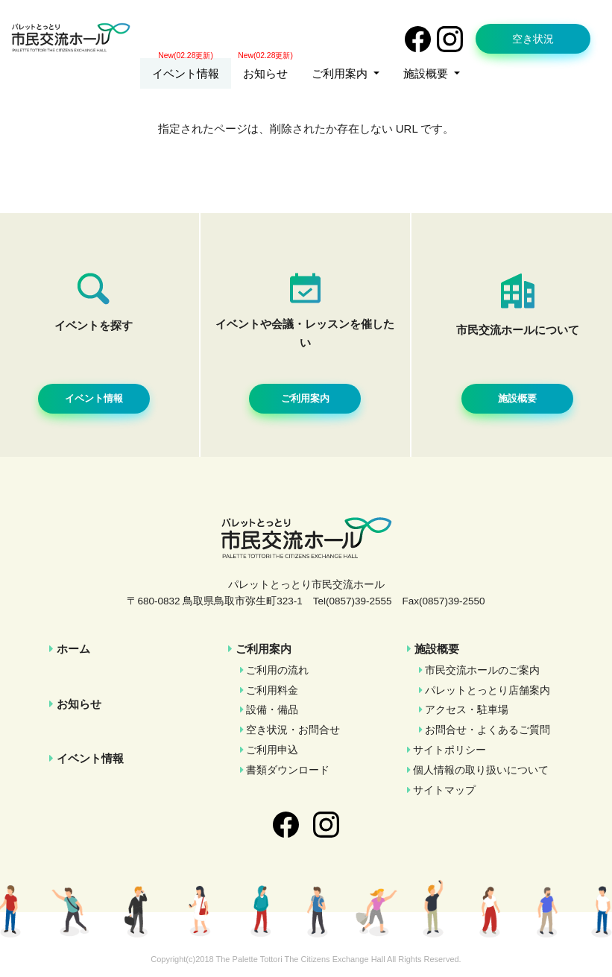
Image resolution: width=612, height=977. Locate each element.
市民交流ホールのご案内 (482, 670)
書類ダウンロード (287, 770)
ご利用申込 (272, 750)
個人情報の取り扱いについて (481, 770)
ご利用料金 (272, 690)
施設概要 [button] (427, 73)
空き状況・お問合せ (293, 730)
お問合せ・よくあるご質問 (487, 730)
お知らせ (265, 73)
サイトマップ (444, 790)
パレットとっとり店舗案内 (487, 690)
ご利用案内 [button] (341, 73)
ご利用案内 (263, 649)
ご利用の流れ (277, 670)
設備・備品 (272, 709)
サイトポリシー (449, 750)
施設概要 (436, 649)
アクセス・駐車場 (466, 709)
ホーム (73, 649)
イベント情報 (185, 73)
